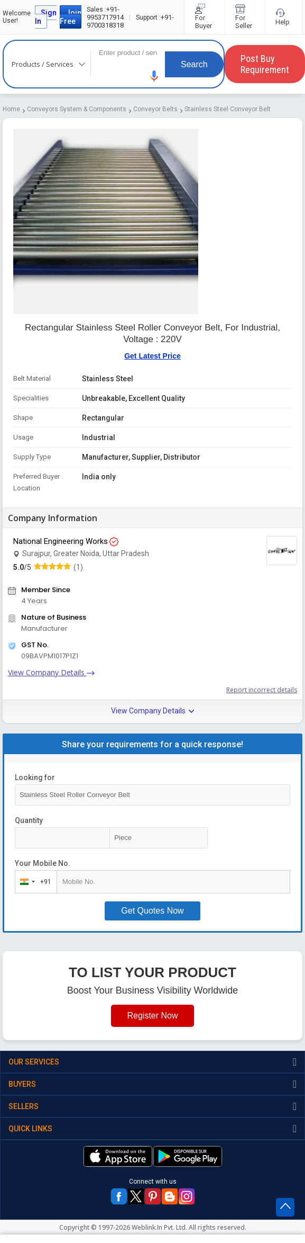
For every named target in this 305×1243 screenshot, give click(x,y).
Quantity (29, 820)
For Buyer (204, 17)
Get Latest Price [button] (152, 356)
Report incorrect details (261, 689)
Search (194, 64)
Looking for (35, 777)
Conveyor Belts (155, 109)
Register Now (152, 1015)
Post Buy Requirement (265, 64)
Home (11, 109)
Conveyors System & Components (76, 109)
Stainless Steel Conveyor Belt (227, 109)
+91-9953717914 (105, 13)
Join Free (70, 16)
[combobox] (33, 881)
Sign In (46, 16)
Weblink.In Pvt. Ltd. (159, 1227)
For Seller (244, 17)
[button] (154, 76)
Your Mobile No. (42, 863)
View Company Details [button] (152, 711)
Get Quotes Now (152, 910)
